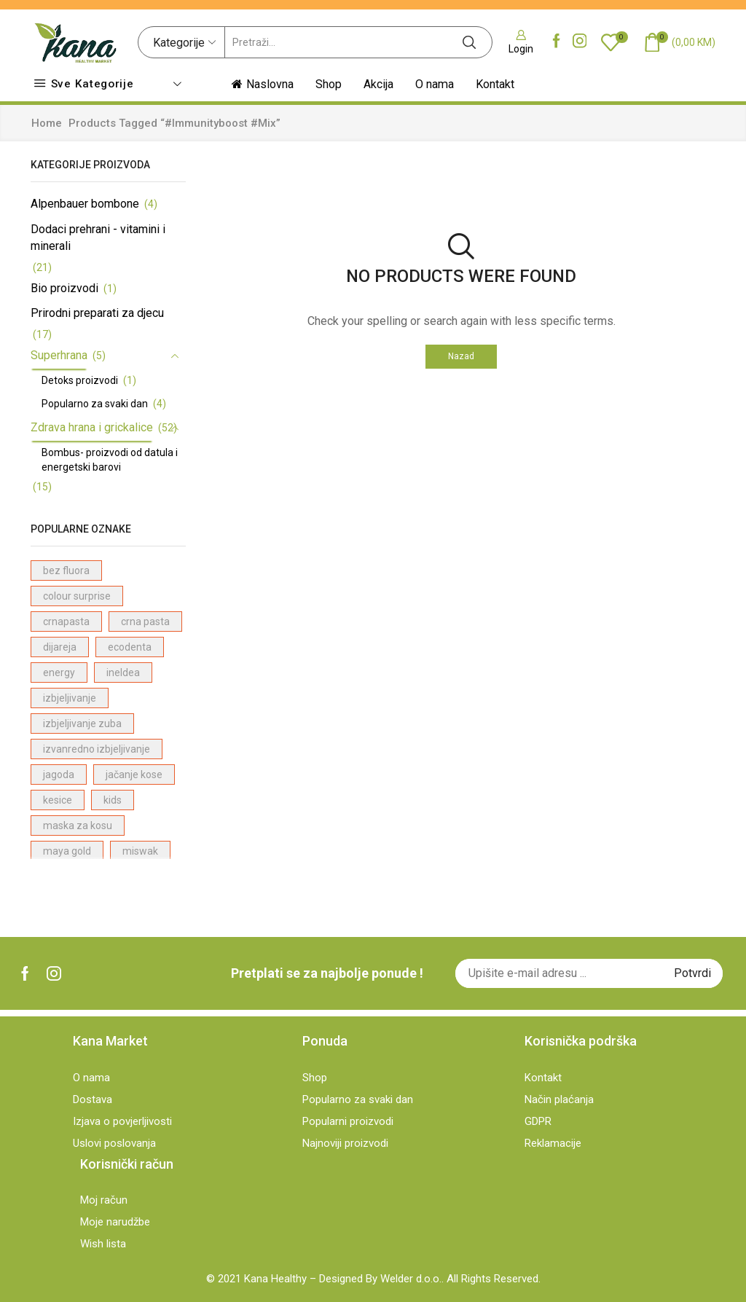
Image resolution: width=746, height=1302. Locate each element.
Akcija (378, 84)
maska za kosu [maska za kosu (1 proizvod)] (77, 825)
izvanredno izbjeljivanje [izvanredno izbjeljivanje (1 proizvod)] (96, 749)
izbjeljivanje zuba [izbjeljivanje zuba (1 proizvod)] (82, 723)
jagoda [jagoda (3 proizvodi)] (58, 774)
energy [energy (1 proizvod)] (59, 672)
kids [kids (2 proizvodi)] (112, 800)
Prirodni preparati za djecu (97, 313)
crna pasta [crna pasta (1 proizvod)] (145, 621)
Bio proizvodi (64, 288)
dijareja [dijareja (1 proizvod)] (59, 647)
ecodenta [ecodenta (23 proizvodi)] (130, 647)
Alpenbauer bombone (85, 204)
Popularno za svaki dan (95, 403)
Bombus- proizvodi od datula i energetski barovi (110, 460)
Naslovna (263, 84)
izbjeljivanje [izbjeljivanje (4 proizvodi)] (69, 698)
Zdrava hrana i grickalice (92, 427)
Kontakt (495, 84)
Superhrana (59, 355)
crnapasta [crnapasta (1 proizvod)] (66, 621)
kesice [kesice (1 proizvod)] (57, 800)
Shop (328, 84)
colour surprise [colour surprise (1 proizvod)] (77, 596)
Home (46, 123)
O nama (434, 84)
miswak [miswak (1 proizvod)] (140, 851)
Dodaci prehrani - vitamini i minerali (98, 237)
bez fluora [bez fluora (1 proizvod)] (66, 570)
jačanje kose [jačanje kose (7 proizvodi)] (134, 774)
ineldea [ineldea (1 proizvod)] (123, 672)
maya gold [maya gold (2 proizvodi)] (67, 851)
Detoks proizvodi (80, 380)
